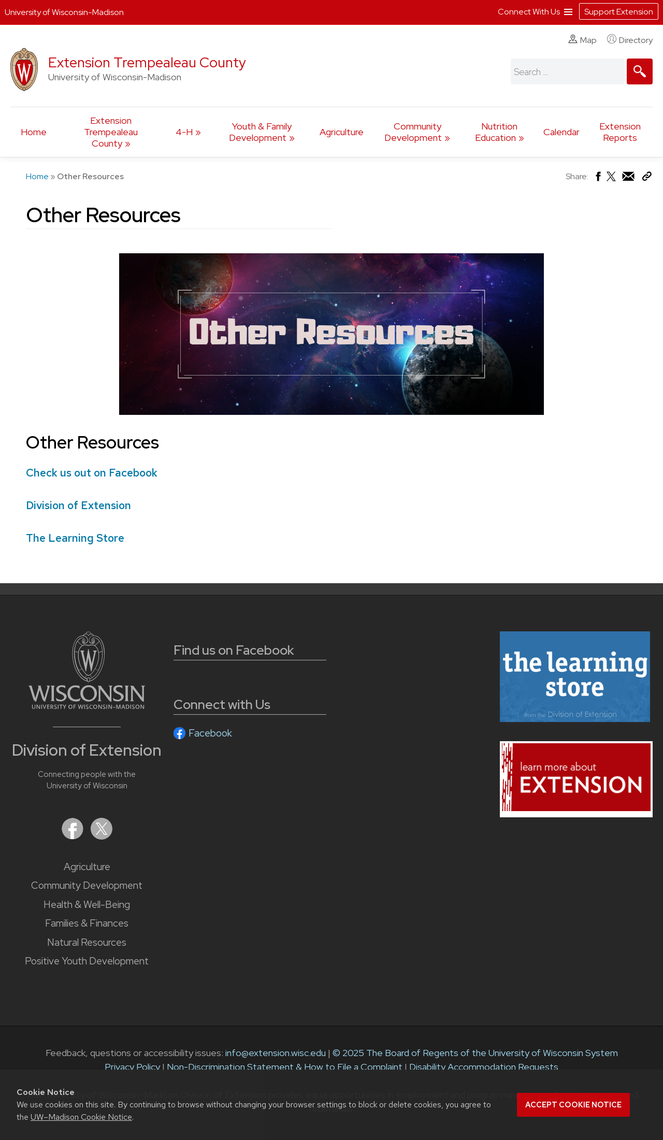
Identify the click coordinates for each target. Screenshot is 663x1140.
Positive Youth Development (87, 961)
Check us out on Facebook (91, 473)
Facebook (210, 733)
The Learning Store (75, 538)
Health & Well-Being (87, 904)
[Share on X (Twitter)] (612, 180)
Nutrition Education (496, 131)
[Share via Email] (629, 179)
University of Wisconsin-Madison (64, 12)
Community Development (413, 131)
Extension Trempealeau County (147, 62)
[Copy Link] (647, 178)
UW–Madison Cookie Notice (81, 1117)
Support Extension (618, 11)
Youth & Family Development (260, 131)
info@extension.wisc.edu (275, 1053)
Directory (630, 40)
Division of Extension (78, 505)
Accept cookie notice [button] (573, 1105)
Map (582, 40)
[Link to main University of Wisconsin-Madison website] (86, 705)
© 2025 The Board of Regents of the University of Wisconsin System (475, 1053)
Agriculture (342, 132)
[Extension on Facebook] (73, 836)
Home (34, 132)
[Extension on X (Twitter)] (101, 836)
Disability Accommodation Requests (483, 1067)
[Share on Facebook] (597, 179)
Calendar (561, 132)
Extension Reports (620, 131)
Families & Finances (86, 923)
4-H (184, 132)
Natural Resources (86, 942)
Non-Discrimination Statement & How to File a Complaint (284, 1067)
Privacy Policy (132, 1067)
